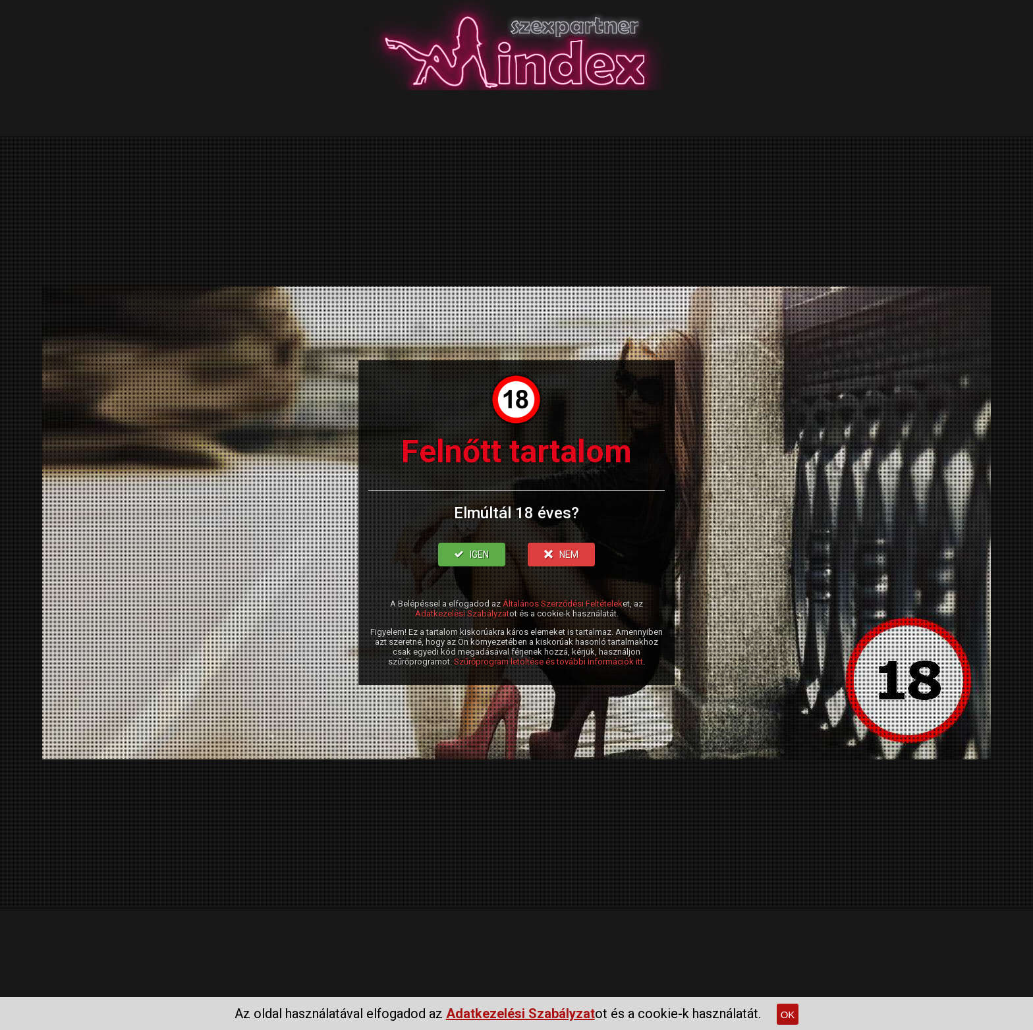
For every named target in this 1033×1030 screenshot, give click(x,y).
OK (788, 1014)
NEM (561, 554)
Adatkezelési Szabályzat (462, 613)
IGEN (472, 554)
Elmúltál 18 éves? (516, 513)
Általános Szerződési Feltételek (563, 604)
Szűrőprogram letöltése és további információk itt (548, 661)
